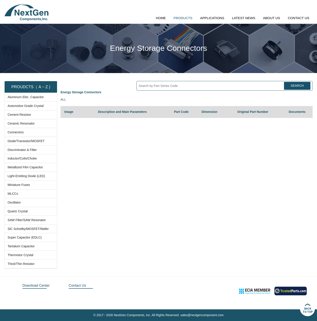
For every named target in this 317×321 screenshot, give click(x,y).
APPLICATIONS (212, 18)
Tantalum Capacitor (21, 246)
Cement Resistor (19, 114)
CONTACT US (298, 18)
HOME (161, 18)
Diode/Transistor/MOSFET (25, 141)
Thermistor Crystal (20, 255)
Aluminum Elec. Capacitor (25, 97)
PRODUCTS (183, 18)
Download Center (36, 285)
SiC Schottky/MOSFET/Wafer (28, 229)
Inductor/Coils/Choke (22, 158)
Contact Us (77, 285)
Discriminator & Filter (22, 150)
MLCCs (12, 193)
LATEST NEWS (243, 18)
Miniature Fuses (18, 185)
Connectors (15, 132)
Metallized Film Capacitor (25, 167)
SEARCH (297, 85)
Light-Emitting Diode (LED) (26, 176)
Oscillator (14, 202)
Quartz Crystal (17, 211)
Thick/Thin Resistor (20, 264)
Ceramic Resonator (21, 123)
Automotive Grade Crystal (25, 106)
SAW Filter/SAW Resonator (26, 220)
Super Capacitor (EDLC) (24, 237)
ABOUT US (271, 18)
